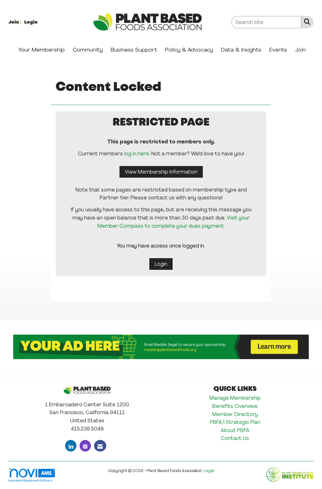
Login (161, 264)
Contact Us (235, 438)
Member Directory (235, 414)
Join (300, 49)
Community (88, 49)
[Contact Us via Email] (100, 446)
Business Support (134, 49)
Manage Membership (235, 398)
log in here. (137, 153)
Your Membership (41, 49)
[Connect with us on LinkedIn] (70, 446)
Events (278, 49)
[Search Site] (305, 21)
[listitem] (15, 22)
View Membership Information (161, 172)
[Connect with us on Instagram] (85, 446)
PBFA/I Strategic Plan (235, 422)
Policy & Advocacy (189, 49)
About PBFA (235, 430)
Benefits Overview (235, 406)
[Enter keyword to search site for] (266, 22)
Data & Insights (241, 49)
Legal (209, 470)
